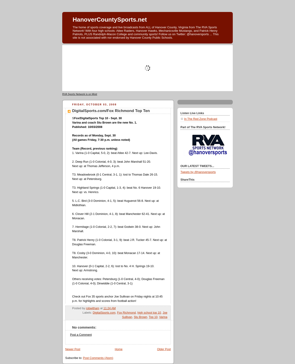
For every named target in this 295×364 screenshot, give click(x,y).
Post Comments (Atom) (98, 358)
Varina (163, 317)
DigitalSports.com (104, 312)
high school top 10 (149, 312)
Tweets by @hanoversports (198, 172)
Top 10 (153, 317)
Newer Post (72, 349)
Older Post (164, 349)
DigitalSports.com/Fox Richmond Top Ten (111, 111)
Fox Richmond (126, 312)
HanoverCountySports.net (110, 19)
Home (119, 349)
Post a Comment (81, 334)
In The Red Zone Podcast (200, 119)
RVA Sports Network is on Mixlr (79, 94)
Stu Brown (140, 317)
